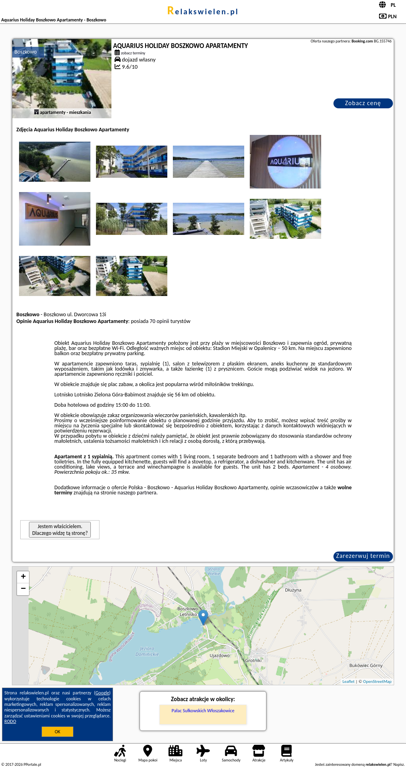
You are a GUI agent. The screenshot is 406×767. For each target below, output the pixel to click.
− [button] (23, 589)
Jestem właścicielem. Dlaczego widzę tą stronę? (60, 529)
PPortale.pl (32, 764)
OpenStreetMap (377, 681)
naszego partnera (136, 492)
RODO (10, 721)
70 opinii (159, 321)
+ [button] (23, 577)
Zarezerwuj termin (363, 555)
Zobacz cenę (363, 103)
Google (102, 693)
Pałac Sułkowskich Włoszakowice (203, 710)
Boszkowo (25, 51)
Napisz (398, 764)
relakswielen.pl (203, 11)
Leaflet (348, 681)
